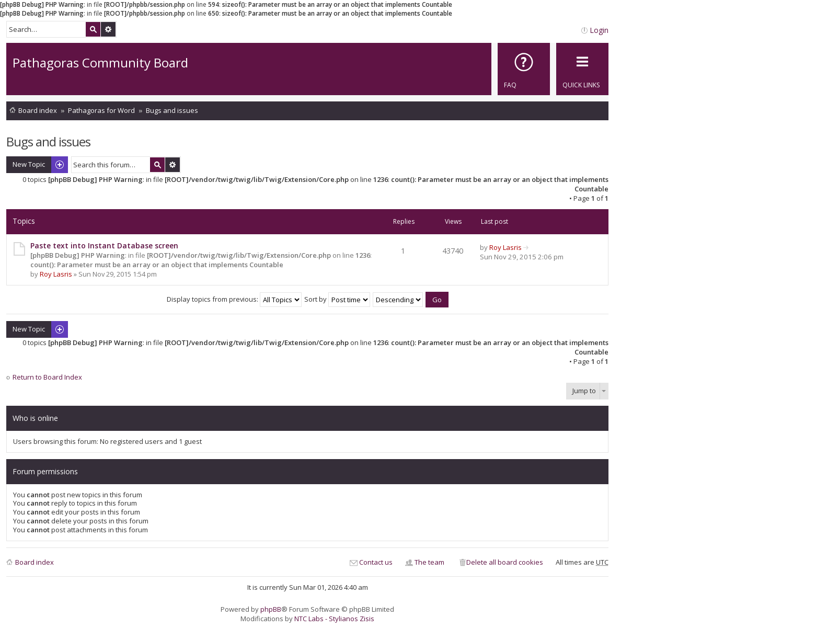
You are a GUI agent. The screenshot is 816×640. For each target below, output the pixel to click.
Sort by (337, 299)
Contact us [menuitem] (376, 562)
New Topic (29, 164)
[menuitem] (524, 69)
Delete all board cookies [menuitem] (504, 562)
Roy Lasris (56, 274)
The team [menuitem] (429, 562)
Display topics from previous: (234, 299)
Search (93, 29)
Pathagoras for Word (101, 110)
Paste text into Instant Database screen (104, 245)
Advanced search (108, 29)
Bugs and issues (172, 110)
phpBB (270, 609)
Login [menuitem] (599, 30)
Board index (37, 110)
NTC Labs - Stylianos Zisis (334, 618)
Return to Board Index (47, 377)
